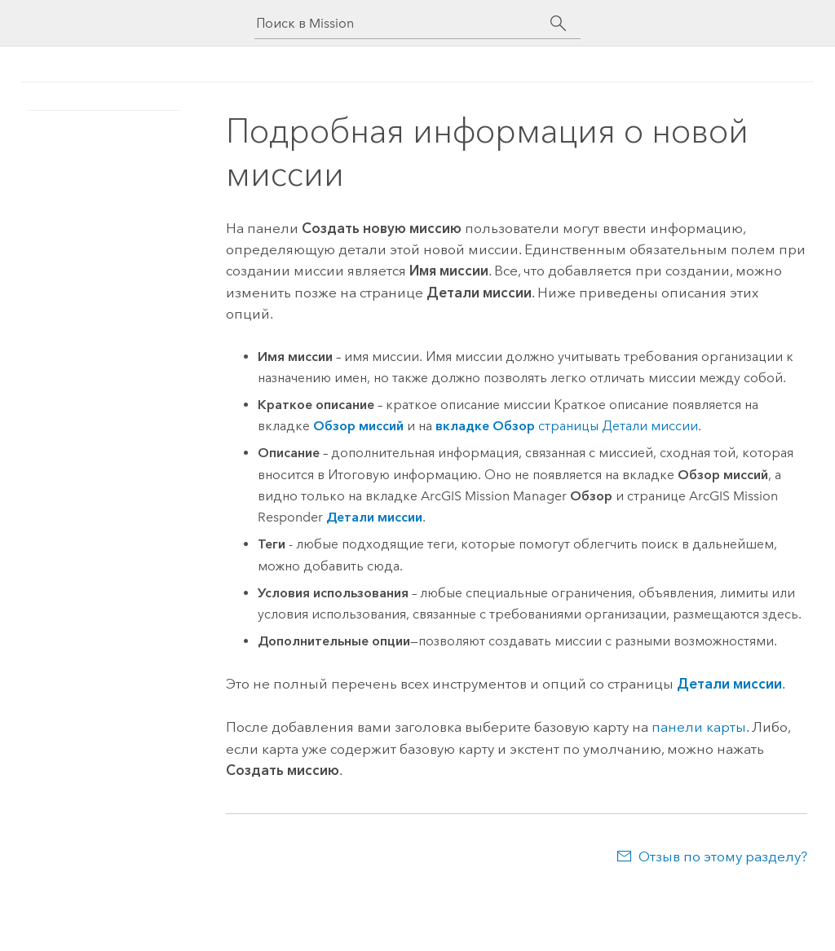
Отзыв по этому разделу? (722, 856)
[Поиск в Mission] (402, 23)
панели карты (699, 727)
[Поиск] (558, 23)
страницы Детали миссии (566, 426)
